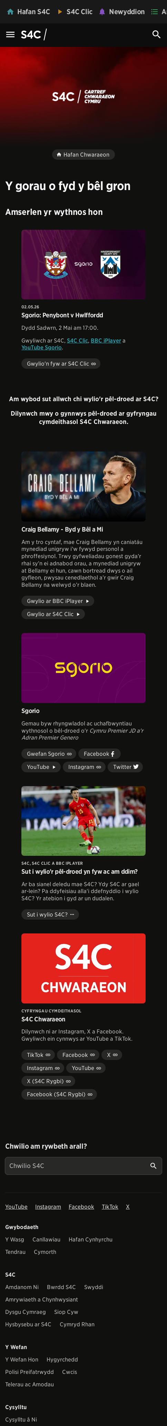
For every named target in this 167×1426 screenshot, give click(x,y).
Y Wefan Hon (21, 1359)
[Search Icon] (156, 34)
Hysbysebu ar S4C (28, 1324)
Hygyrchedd (62, 1359)
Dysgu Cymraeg (25, 1312)
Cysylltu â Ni (21, 1419)
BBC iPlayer (106, 340)
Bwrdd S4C (61, 1287)
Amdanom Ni (22, 1287)
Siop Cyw (66, 1312)
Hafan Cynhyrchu (90, 1239)
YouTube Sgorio (41, 347)
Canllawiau (46, 1239)
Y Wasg (14, 1239)
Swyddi (93, 1287)
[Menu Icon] (10, 35)
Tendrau (15, 1252)
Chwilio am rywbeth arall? (46, 1146)
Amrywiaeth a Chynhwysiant (41, 1299)
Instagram (48, 1207)
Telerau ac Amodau (29, 1384)
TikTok (110, 1207)
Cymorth (45, 1252)
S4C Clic (77, 340)
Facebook (81, 1207)
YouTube (16, 1207)
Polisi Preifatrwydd (29, 1372)
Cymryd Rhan (77, 1324)
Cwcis (69, 1372)
